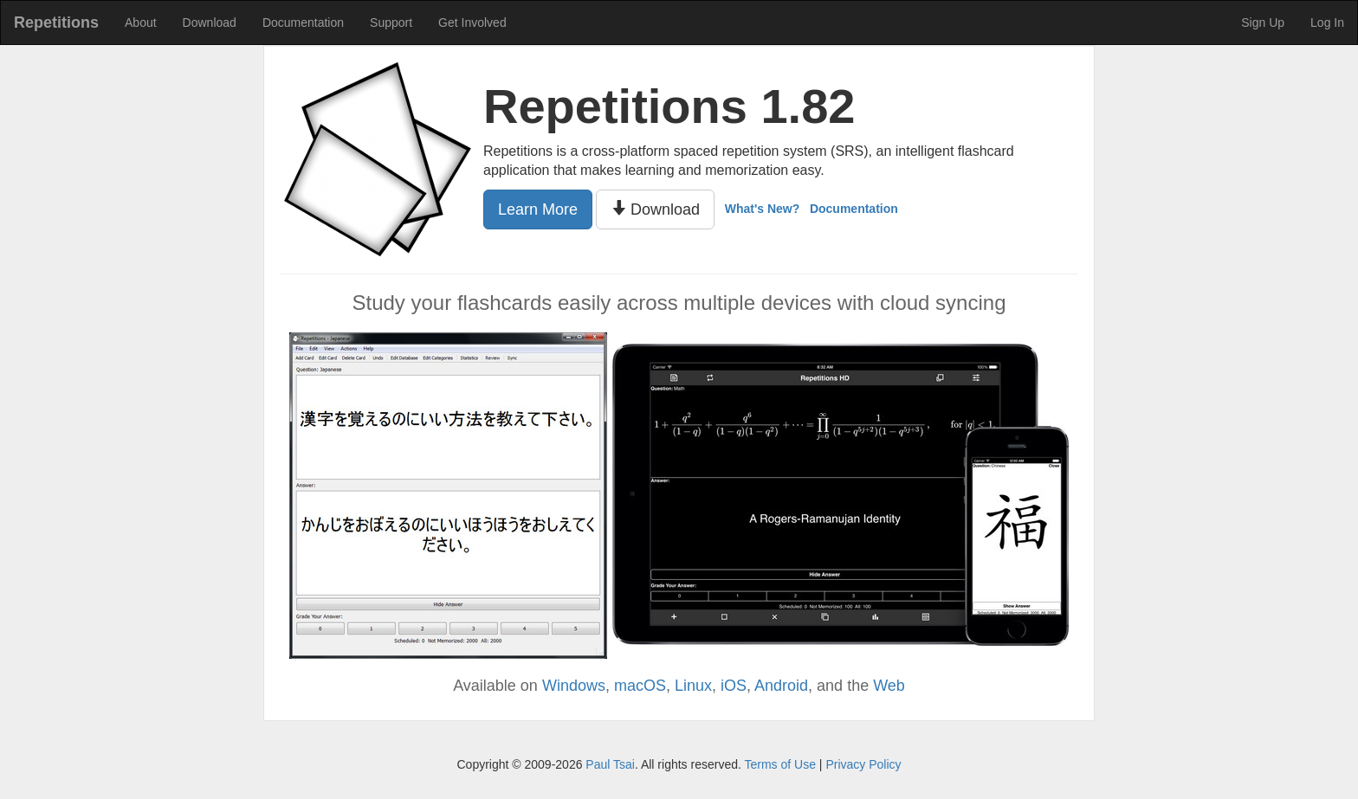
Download (209, 22)
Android (781, 685)
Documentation (303, 22)
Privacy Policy (863, 764)
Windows (573, 685)
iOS (734, 685)
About (141, 22)
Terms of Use (779, 764)
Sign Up (1262, 22)
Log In (1327, 22)
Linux (693, 685)
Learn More (538, 209)
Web (889, 685)
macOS (640, 685)
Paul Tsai (610, 764)
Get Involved (472, 22)
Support (391, 22)
